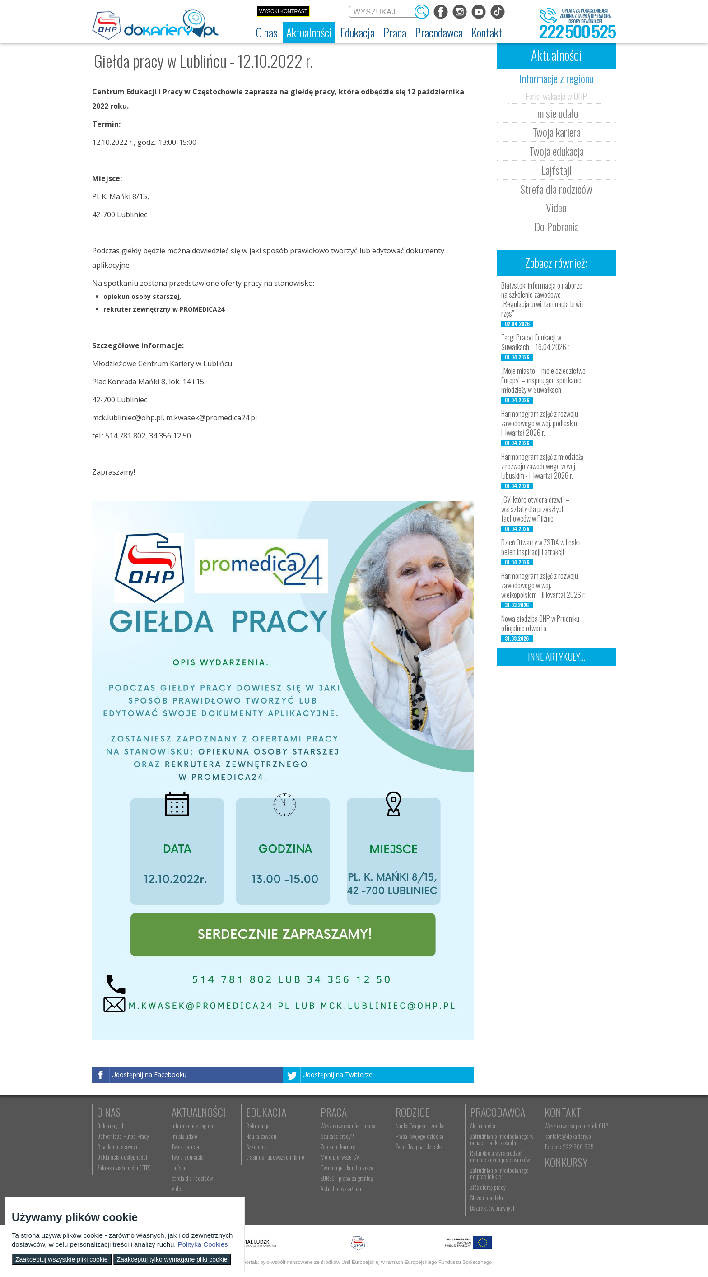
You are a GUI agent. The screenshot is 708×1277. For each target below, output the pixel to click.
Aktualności (199, 1112)
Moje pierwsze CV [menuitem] (340, 1156)
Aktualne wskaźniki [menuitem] (341, 1188)
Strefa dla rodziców (556, 189)
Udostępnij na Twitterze (338, 1074)
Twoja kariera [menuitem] (185, 1146)
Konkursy (566, 1162)
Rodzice (412, 1112)
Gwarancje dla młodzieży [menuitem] (347, 1167)
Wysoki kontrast (283, 11)
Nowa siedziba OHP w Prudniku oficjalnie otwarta (540, 623)
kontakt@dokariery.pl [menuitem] (568, 1136)
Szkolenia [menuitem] (256, 1146)
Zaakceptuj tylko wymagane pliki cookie (172, 1259)
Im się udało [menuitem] (184, 1136)
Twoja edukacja (556, 151)
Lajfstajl (556, 170)
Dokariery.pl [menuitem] (110, 1125)
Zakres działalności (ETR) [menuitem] (124, 1167)
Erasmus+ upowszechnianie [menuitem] (275, 1156)
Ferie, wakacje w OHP (556, 95)
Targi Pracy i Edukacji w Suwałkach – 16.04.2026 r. (536, 342)
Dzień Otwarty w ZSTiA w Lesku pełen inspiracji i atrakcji (541, 547)
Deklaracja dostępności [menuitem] (122, 1156)
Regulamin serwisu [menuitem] (117, 1146)
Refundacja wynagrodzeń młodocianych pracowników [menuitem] (500, 1156)
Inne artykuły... (556, 656)
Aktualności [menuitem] (482, 1125)
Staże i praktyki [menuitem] (486, 1197)
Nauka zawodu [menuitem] (261, 1136)
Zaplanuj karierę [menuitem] (338, 1146)
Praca (334, 1112)
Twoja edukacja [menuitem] (188, 1156)
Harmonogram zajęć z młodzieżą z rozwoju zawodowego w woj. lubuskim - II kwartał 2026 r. (542, 466)
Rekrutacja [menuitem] (258, 1125)
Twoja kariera (556, 132)
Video (556, 207)
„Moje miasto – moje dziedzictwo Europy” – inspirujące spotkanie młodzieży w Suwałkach (543, 380)
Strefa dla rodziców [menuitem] (192, 1178)
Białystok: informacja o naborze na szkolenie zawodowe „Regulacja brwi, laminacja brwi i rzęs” (542, 299)
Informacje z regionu (556, 78)
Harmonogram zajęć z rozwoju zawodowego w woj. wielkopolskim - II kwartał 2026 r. (543, 585)
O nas (109, 1112)
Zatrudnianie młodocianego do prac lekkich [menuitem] (499, 1173)
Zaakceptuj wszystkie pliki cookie (61, 1259)
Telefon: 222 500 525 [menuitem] (569, 1146)
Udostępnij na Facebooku (149, 1074)
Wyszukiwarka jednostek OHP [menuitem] (576, 1125)
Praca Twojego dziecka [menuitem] (419, 1136)
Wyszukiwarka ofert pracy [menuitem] (348, 1125)
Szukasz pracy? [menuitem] (337, 1136)
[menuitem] (266, 32)
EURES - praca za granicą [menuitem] (347, 1178)
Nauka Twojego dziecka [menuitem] (420, 1125)
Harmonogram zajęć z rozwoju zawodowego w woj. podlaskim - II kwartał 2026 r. (541, 423)
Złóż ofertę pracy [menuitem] (488, 1187)
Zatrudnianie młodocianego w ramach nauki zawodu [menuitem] (501, 1139)
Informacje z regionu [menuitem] (194, 1125)
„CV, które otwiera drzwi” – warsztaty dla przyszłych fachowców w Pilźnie (535, 509)
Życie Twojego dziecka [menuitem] (419, 1146)
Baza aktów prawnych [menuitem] (493, 1207)
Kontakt (563, 1112)
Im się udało (556, 113)
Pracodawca (497, 1112)
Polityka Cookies (203, 1244)
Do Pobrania (556, 226)
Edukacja (266, 1112)
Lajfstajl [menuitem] (180, 1167)
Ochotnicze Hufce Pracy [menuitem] (123, 1136)
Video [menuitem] (178, 1188)
